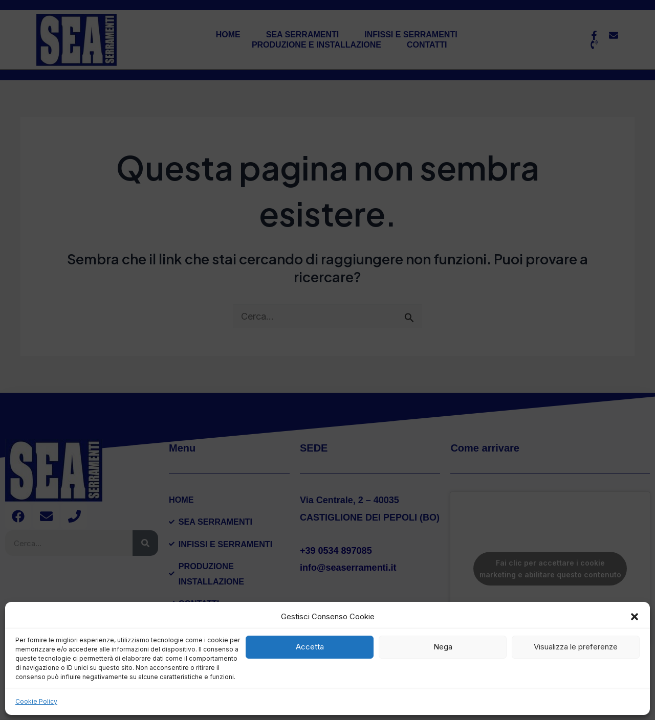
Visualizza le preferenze (576, 646)
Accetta (310, 646)
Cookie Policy (36, 701)
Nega (442, 646)
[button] (634, 617)
